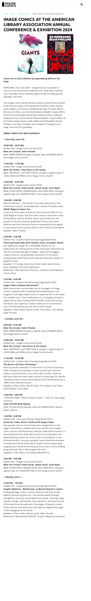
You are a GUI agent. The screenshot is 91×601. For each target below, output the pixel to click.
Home (6, 14)
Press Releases (23, 14)
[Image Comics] (9, 4)
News (13, 14)
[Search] (81, 4)
